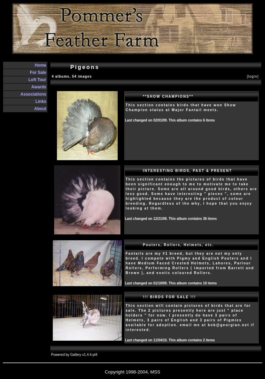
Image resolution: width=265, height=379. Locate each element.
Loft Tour (37, 79)
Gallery (75, 355)
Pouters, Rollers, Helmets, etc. (178, 245)
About (40, 108)
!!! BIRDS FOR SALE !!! (169, 297)
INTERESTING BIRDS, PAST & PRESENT (187, 171)
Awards (38, 87)
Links (41, 101)
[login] (253, 76)
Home (40, 65)
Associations (33, 94)
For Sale (38, 72)
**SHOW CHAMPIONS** (168, 96)
